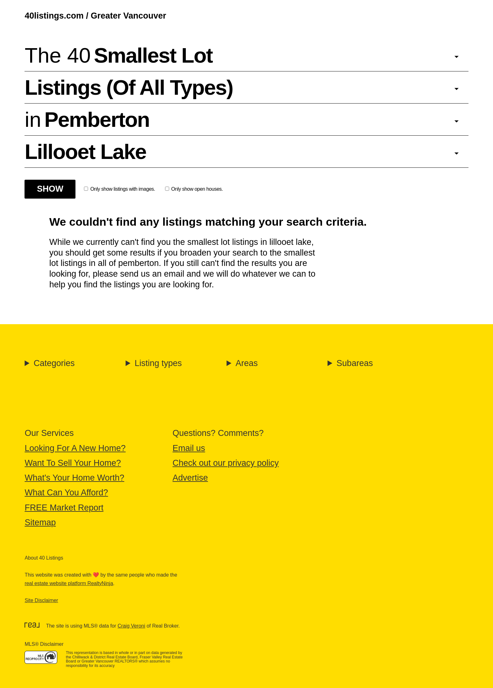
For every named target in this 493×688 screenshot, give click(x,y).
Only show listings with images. (119, 189)
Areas (246, 363)
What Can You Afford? (66, 492)
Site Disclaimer (41, 600)
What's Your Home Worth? (74, 477)
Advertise (190, 477)
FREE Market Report (64, 507)
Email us (189, 448)
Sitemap (40, 522)
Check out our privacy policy (226, 463)
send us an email (152, 274)
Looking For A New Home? (75, 448)
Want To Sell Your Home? (73, 463)
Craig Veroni (131, 626)
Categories (54, 363)
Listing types (158, 363)
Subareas (354, 363)
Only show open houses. (194, 189)
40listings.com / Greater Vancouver (95, 15)
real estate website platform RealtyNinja (69, 583)
